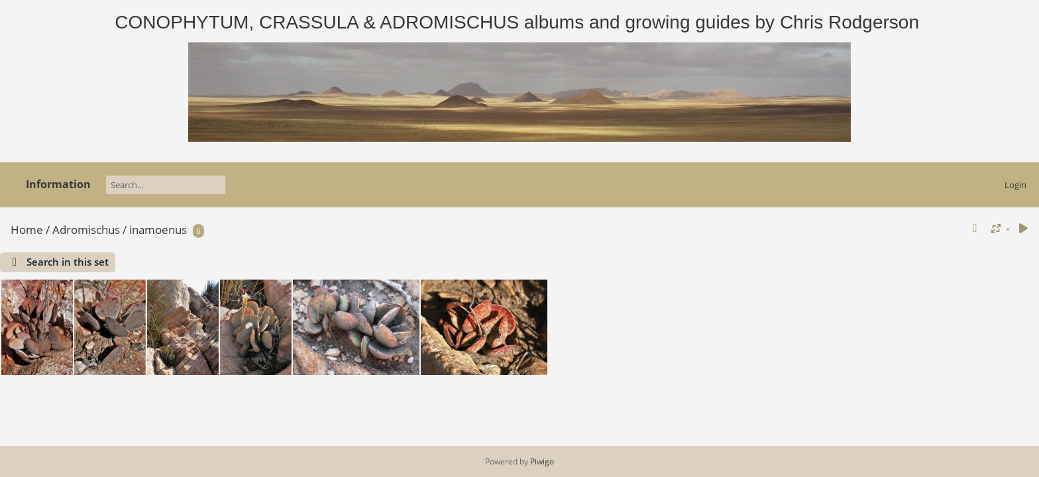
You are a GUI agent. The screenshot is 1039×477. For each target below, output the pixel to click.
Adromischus (86, 229)
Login (1015, 185)
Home (27, 229)
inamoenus (158, 229)
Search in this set (68, 261)
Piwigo (542, 461)
